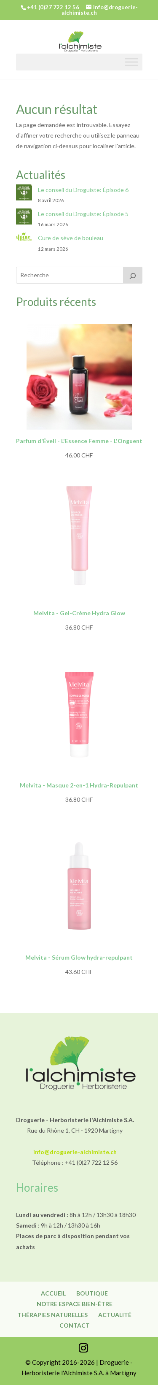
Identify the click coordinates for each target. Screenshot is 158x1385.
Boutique (92, 1293)
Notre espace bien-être (74, 1303)
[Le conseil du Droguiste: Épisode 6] (24, 193)
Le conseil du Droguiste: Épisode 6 (83, 189)
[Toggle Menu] (131, 62)
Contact (74, 1325)
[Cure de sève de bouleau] (24, 239)
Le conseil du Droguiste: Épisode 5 (83, 213)
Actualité (114, 1314)
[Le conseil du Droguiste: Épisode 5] (24, 217)
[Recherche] (132, 275)
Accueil (53, 1293)
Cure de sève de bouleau (70, 237)
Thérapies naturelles (52, 1314)
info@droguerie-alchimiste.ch (75, 1151)
